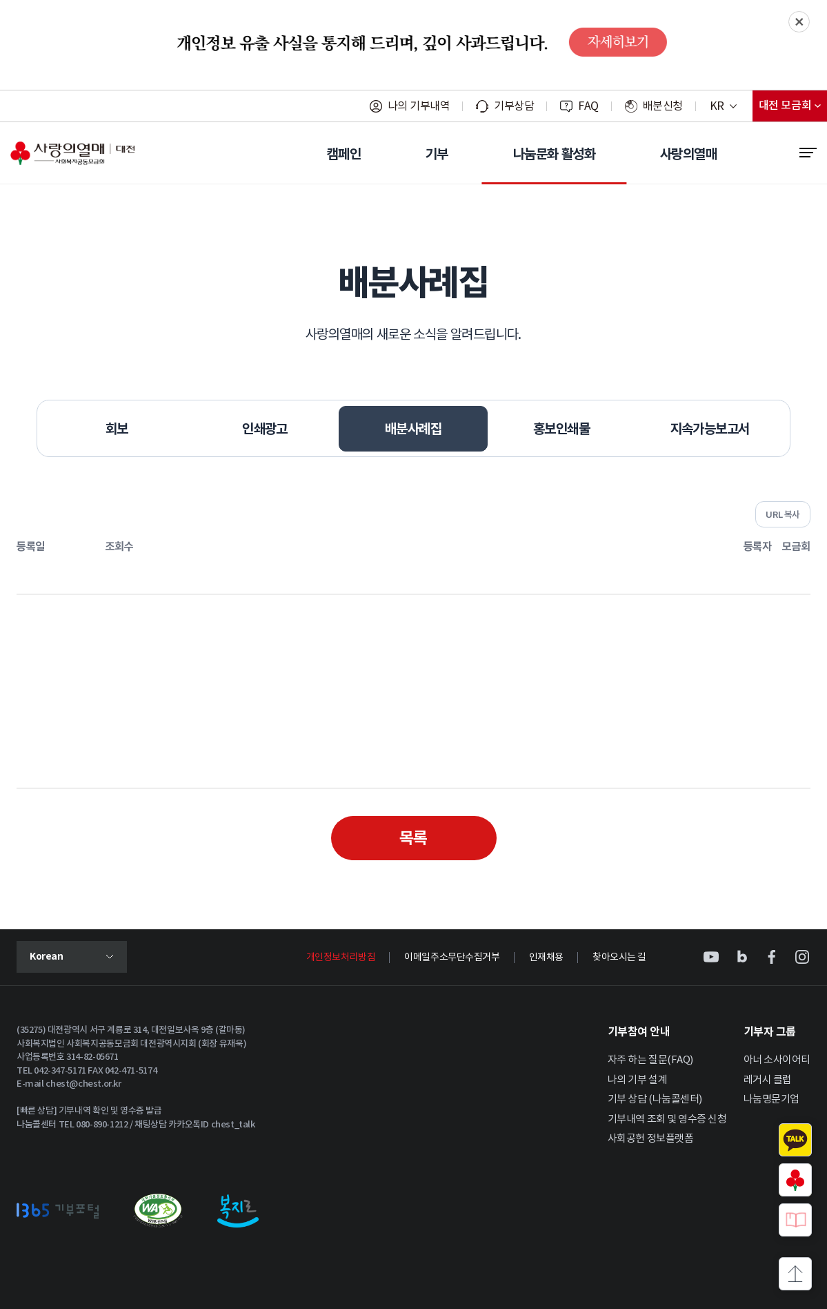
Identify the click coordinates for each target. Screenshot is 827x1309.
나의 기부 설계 (637, 1080)
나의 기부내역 (419, 106)
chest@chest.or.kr (83, 1083)
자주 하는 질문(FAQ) (650, 1060)
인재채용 (546, 957)
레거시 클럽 (768, 1080)
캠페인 (344, 154)
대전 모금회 (793, 108)
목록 (413, 838)
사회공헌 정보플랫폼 (651, 1139)
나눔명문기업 (771, 1099)
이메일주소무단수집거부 (451, 957)
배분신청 (663, 106)
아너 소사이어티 (777, 1060)
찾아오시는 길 (619, 957)
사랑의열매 (688, 154)
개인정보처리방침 (341, 957)
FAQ (588, 106)
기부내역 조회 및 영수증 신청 (667, 1119)
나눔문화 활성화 (554, 154)
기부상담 (514, 106)
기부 (437, 154)
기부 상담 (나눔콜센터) (655, 1099)
